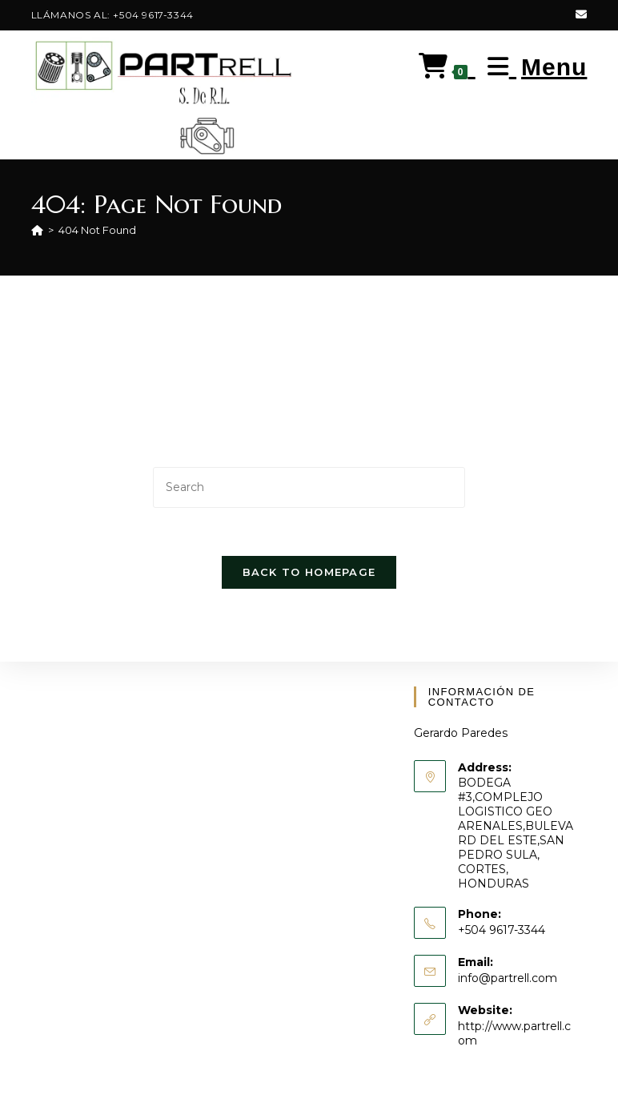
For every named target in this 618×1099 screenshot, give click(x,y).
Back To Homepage (309, 572)
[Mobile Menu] (532, 67)
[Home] (37, 229)
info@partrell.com (507, 978)
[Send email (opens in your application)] (579, 15)
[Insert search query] (309, 487)
